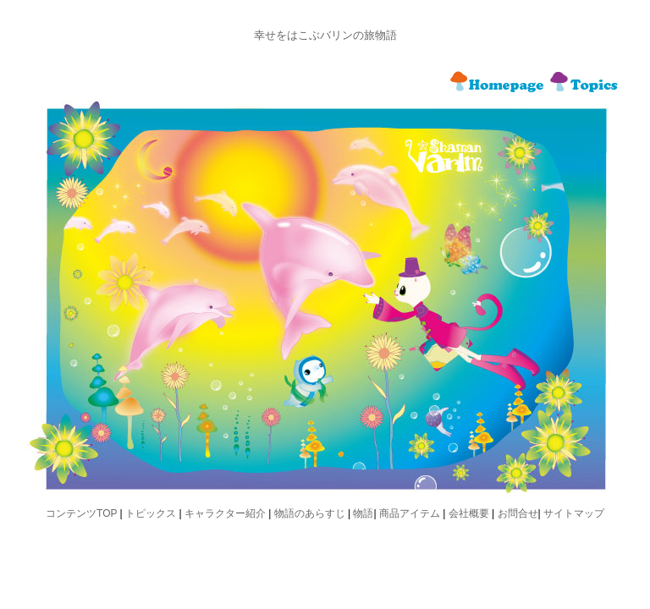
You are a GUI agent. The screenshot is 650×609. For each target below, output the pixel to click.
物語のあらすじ (309, 513)
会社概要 (469, 513)
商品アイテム (409, 513)
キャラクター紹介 (225, 513)
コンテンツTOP (81, 513)
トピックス (150, 513)
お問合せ (518, 513)
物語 (363, 513)
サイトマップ (573, 513)
